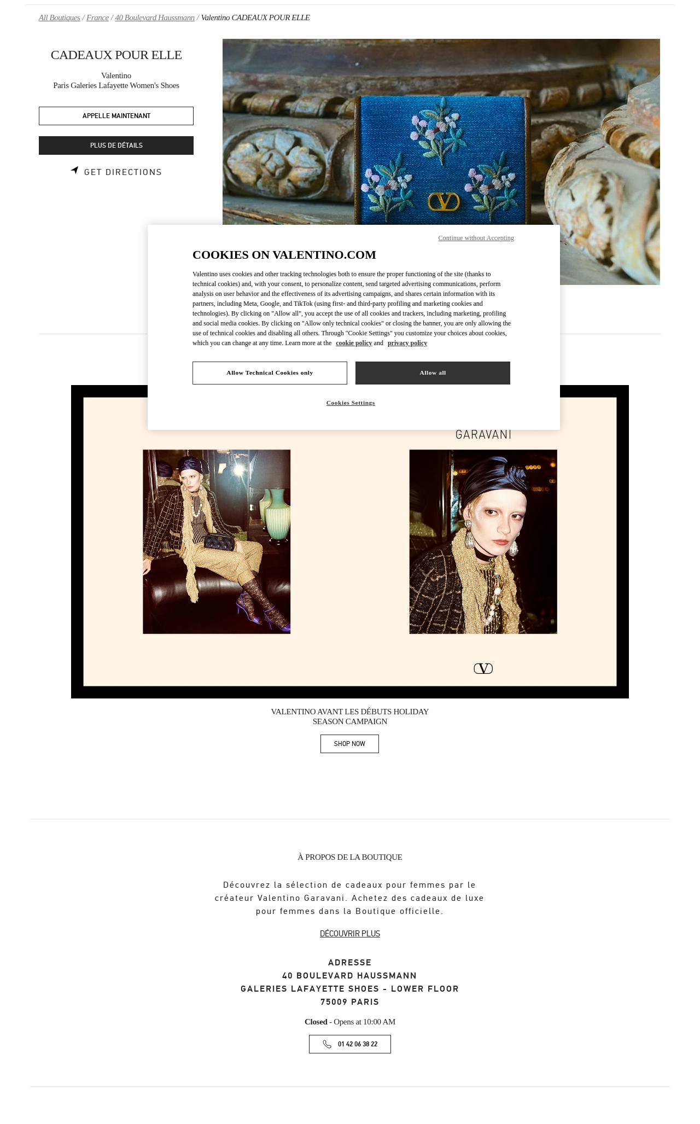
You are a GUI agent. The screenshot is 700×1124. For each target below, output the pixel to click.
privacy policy (407, 343)
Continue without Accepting (476, 238)
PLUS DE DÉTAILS (116, 146)
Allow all (432, 372)
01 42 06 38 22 (357, 1044)
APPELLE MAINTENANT (116, 116)
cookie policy (354, 343)
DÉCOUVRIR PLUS (350, 934)
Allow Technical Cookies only (269, 372)
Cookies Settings (350, 402)
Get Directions (123, 172)
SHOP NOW (356, 746)
